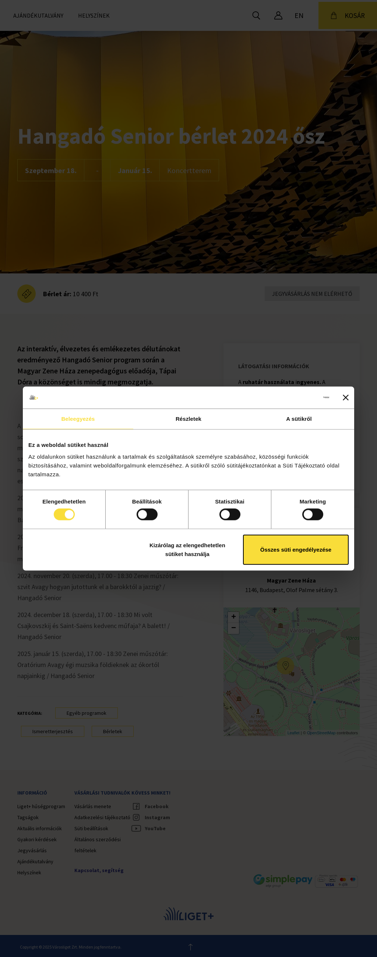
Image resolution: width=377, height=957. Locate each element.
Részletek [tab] (188, 419)
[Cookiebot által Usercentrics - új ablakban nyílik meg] (297, 397)
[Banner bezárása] (346, 398)
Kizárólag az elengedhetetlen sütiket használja (187, 549)
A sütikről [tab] (299, 419)
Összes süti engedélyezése (295, 549)
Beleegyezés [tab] (78, 419)
